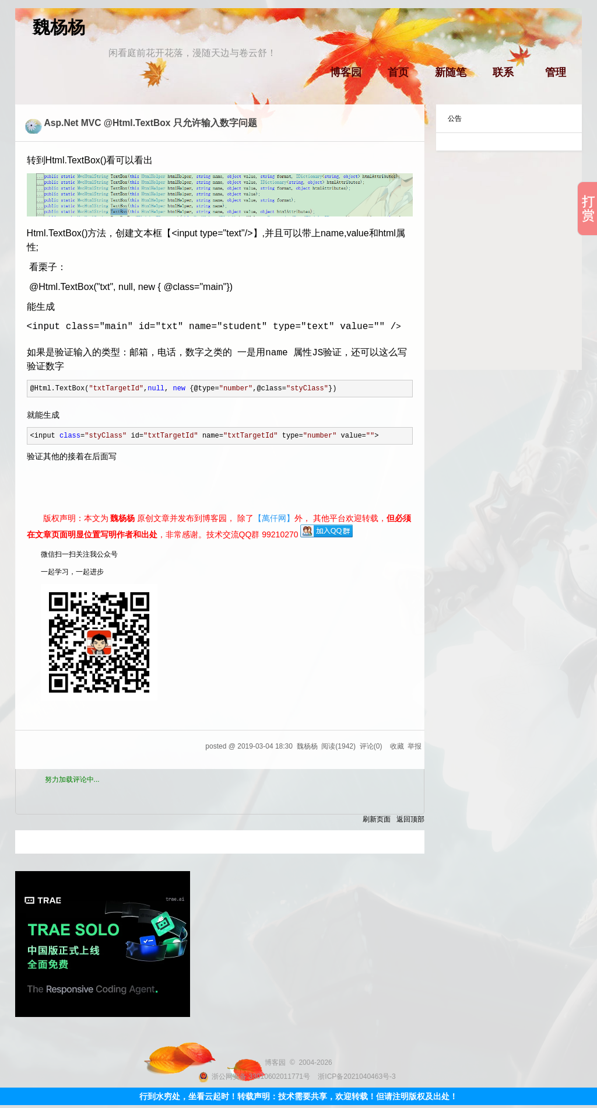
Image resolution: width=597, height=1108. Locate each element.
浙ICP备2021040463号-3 (356, 1076)
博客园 (345, 72)
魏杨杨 (59, 27)
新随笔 (450, 72)
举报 (415, 746)
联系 (503, 72)
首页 (398, 72)
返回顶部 (410, 819)
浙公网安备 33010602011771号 (254, 1076)
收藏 (397, 746)
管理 (555, 72)
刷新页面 (377, 819)
